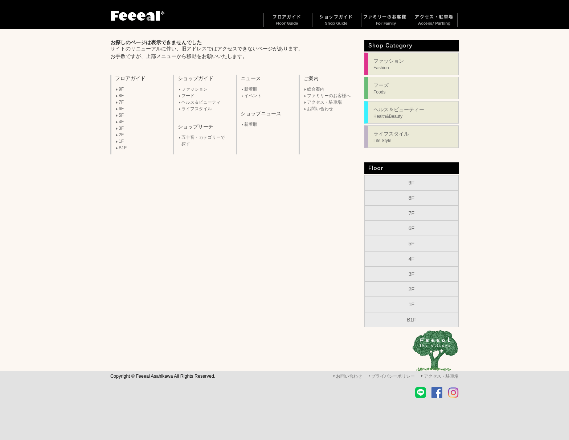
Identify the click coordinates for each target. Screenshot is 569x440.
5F (121, 115)
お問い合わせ (320, 108)
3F (121, 128)
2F (121, 134)
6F (121, 108)
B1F (123, 147)
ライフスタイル (196, 108)
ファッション (194, 89)
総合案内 (315, 89)
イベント (253, 95)
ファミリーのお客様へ (329, 95)
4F (121, 121)
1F (121, 141)
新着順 (250, 89)
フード (188, 95)
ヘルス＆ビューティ (201, 102)
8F (121, 95)
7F (121, 102)
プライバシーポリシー (393, 376)
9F (121, 89)
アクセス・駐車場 (324, 102)
